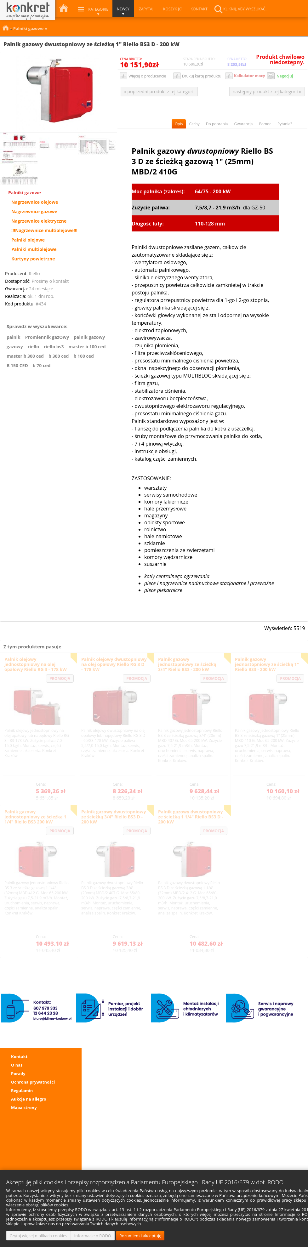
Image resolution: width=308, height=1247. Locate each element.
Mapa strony (24, 1107)
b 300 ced (58, 356)
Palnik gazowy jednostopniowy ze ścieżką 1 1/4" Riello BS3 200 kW (35, 817)
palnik (13, 337)
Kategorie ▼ (98, 12)
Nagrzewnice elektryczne (38, 221)
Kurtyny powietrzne (33, 258)
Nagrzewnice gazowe (34, 211)
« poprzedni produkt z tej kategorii (159, 91)
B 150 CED (17, 365)
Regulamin (22, 1090)
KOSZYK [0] (173, 9)
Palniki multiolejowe (34, 249)
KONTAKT (199, 9)
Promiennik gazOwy (47, 337)
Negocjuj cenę (285, 76)
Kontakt (19, 1056)
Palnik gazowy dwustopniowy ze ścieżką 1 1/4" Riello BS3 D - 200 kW (190, 817)
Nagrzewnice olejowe (34, 202)
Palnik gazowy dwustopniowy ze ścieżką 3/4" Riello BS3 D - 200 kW (113, 817)
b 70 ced (41, 365)
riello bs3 (54, 346)
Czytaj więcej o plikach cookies (38, 1235)
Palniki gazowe (24, 192)
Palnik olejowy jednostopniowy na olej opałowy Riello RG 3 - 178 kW (35, 664)
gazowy (15, 346)
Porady (18, 1073)
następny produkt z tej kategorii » (267, 91)
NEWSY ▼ (123, 11)
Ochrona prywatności (33, 1082)
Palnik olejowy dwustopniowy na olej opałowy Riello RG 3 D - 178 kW (114, 664)
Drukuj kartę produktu (201, 76)
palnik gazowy (89, 337)
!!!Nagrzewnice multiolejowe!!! (44, 230)
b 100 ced (83, 356)
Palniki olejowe (28, 239)
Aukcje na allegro (28, 1099)
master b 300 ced (25, 356)
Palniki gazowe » (30, 28)
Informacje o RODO (92, 1235)
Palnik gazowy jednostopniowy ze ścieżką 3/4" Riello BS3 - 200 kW (187, 664)
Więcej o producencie (147, 76)
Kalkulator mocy (249, 75)
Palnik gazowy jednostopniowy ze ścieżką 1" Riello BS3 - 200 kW (267, 664)
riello (33, 346)
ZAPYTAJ (146, 9)
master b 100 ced (87, 346)
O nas (17, 1065)
